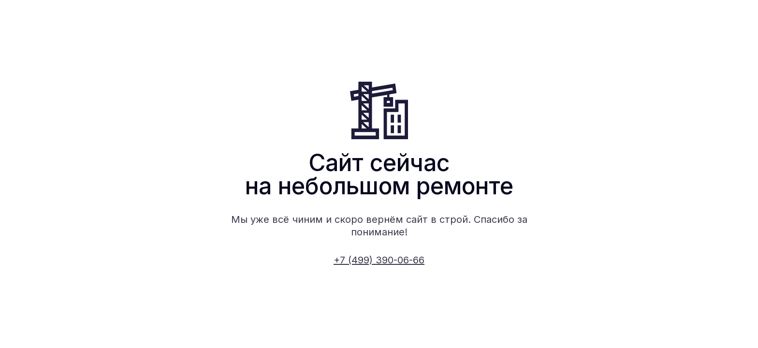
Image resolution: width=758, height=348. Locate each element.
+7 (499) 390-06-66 (379, 260)
